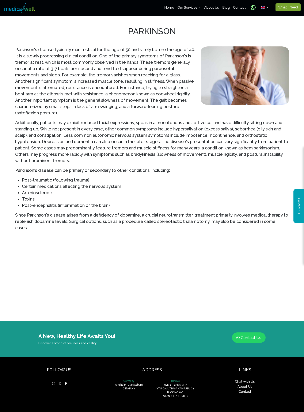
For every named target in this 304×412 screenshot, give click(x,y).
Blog (226, 7)
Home (170, 7)
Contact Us (248, 337)
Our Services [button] (188, 7)
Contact (239, 7)
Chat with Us (245, 381)
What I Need (288, 7)
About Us (211, 7)
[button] (264, 7)
